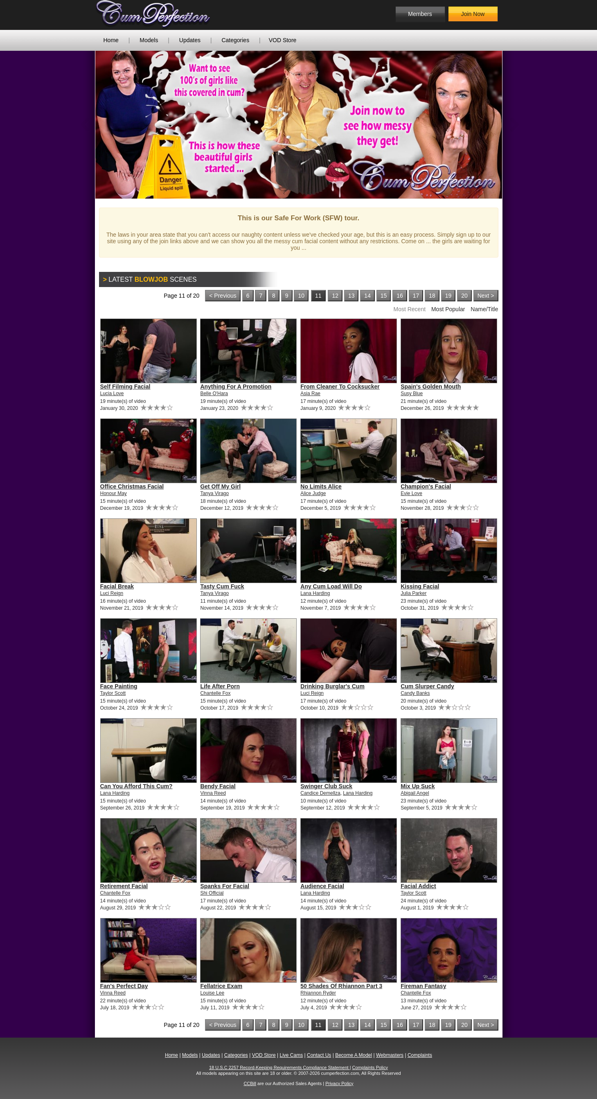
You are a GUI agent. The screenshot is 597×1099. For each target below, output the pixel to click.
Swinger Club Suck (326, 786)
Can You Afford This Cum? (136, 786)
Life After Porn (220, 686)
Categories (235, 40)
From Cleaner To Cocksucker (339, 386)
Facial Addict (418, 886)
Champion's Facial (426, 486)
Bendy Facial (217, 786)
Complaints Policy (370, 1067)
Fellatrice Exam (221, 986)
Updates (190, 40)
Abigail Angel (415, 793)
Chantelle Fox (215, 693)
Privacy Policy (339, 1083)
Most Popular (448, 309)
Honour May (113, 493)
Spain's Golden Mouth (431, 386)
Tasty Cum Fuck (222, 586)
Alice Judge (313, 493)
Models (149, 40)
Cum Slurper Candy (427, 686)
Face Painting (118, 686)
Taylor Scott (113, 693)
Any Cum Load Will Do (331, 586)
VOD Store (283, 40)
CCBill (249, 1083)
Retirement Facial (124, 886)
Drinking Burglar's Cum (332, 686)
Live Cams (291, 1055)
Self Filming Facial (125, 386)
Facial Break (117, 586)
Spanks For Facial (224, 886)
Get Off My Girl (220, 486)
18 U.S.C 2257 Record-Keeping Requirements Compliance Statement (279, 1067)
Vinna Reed (213, 793)
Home (111, 40)
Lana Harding (315, 593)
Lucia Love (112, 393)
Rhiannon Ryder (318, 993)
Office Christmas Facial (132, 486)
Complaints (420, 1055)
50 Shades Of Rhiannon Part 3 (341, 986)
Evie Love (411, 493)
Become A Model (353, 1055)
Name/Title (484, 309)
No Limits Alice (321, 486)
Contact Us (319, 1055)
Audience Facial (322, 886)
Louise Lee (212, 993)
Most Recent (409, 309)
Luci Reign (112, 593)
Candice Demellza (320, 793)
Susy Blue (412, 393)
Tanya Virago (214, 493)
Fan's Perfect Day (124, 986)
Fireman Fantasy (423, 986)
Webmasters (389, 1055)
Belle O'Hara (214, 393)
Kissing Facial (420, 586)
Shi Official (211, 893)
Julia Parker (413, 593)
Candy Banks (415, 693)
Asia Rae (310, 393)
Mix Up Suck (418, 786)
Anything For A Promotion (235, 386)
